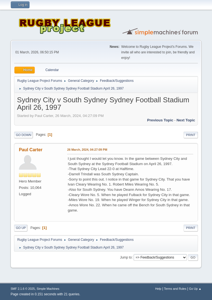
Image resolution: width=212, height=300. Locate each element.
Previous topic (160, 120)
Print (190, 135)
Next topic (185, 120)
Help (158, 288)
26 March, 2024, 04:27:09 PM (87, 149)
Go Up (21, 227)
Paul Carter (30, 149)
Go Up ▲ (195, 288)
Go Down (23, 135)
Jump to (126, 257)
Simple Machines (48, 288)
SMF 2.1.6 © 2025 (22, 288)
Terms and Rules (175, 288)
